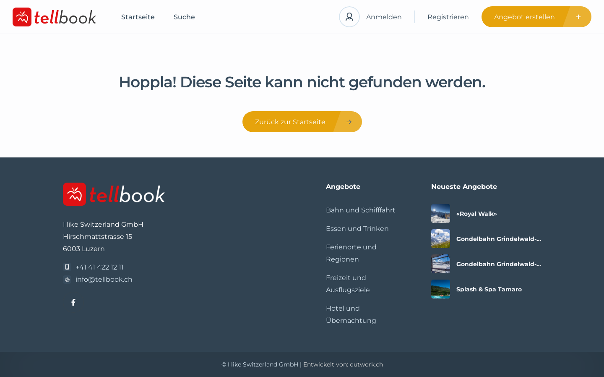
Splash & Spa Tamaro (489, 289)
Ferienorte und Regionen (351, 253)
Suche (184, 17)
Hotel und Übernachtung (351, 314)
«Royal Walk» (476, 214)
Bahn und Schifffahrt (361, 210)
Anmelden (384, 17)
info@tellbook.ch (104, 279)
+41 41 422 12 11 (100, 267)
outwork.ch (366, 364)
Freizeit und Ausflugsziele (348, 284)
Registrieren (448, 17)
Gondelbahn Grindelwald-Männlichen (496, 239)
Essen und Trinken (357, 229)
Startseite (138, 17)
